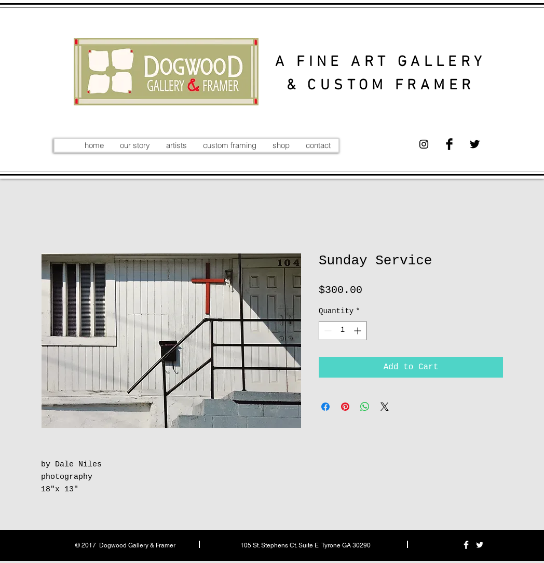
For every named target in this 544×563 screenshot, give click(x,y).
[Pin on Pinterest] (345, 406)
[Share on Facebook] (325, 406)
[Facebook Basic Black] (449, 144)
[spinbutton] (342, 330)
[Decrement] (326, 330)
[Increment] (358, 330)
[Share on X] (384, 406)
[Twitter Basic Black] (475, 144)
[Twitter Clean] (479, 545)
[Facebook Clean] (466, 545)
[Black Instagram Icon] (424, 144)
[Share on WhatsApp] (365, 406)
